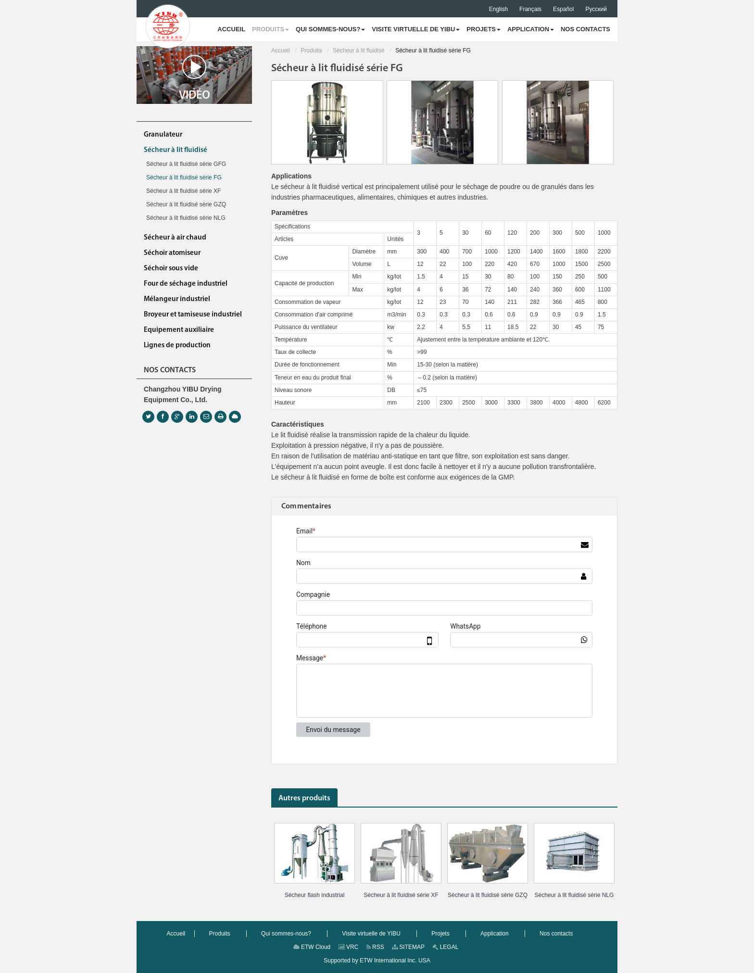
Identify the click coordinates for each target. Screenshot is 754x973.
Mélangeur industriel (177, 299)
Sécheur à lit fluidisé (358, 50)
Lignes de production (177, 345)
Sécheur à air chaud (175, 237)
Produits (311, 50)
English (498, 9)
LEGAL (445, 947)
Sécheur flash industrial (315, 895)
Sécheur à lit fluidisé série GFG (186, 164)
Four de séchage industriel (185, 284)
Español (563, 9)
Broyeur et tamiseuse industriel (193, 314)
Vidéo (194, 78)
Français (530, 9)
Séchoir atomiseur (172, 253)
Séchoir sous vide (171, 268)
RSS (375, 947)
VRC (349, 947)
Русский (596, 9)
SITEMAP (408, 947)
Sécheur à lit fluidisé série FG (184, 177)
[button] (270, 29)
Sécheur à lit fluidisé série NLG (574, 895)
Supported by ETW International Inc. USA (377, 960)
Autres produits (304, 798)
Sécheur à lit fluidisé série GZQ (488, 895)
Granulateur (163, 135)
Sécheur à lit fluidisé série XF (401, 895)
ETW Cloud (312, 947)
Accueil (280, 50)
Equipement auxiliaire (179, 330)
